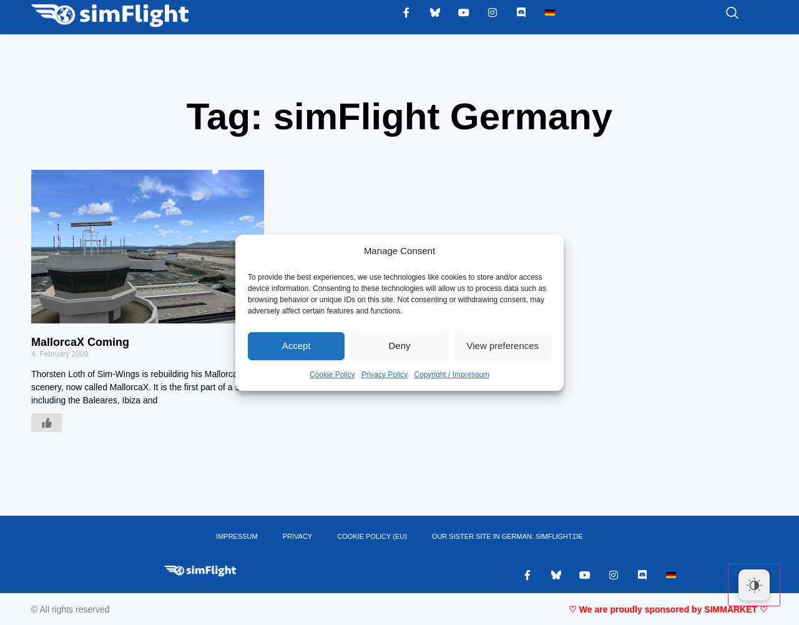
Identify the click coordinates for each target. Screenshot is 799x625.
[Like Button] (46, 422)
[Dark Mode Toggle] (754, 585)
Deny (399, 345)
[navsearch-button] (716, 13)
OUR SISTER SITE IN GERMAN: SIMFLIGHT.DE (507, 536)
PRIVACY (297, 536)
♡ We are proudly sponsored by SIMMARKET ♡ (668, 609)
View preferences (503, 345)
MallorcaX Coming (80, 342)
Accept (296, 345)
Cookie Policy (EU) (372, 536)
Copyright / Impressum (451, 374)
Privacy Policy (384, 374)
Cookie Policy (332, 374)
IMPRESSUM (237, 536)
